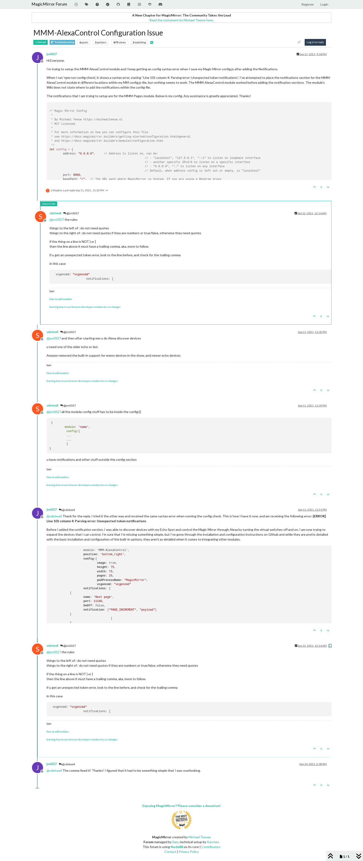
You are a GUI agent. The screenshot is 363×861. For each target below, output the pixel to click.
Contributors (210, 847)
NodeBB (177, 847)
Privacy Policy (189, 852)
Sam (175, 842)
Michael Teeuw (199, 837)
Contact (170, 852)
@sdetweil (67, 510)
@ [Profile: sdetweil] (54, 516)
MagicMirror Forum (49, 4)
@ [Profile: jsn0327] (57, 219)
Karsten (213, 842)
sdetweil (55, 213)
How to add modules (60, 299)
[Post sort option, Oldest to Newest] (299, 42)
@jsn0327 (71, 213)
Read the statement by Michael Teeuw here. (181, 20)
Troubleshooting (62, 42)
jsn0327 (52, 54)
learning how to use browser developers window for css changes (85, 307)
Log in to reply (315, 42)
